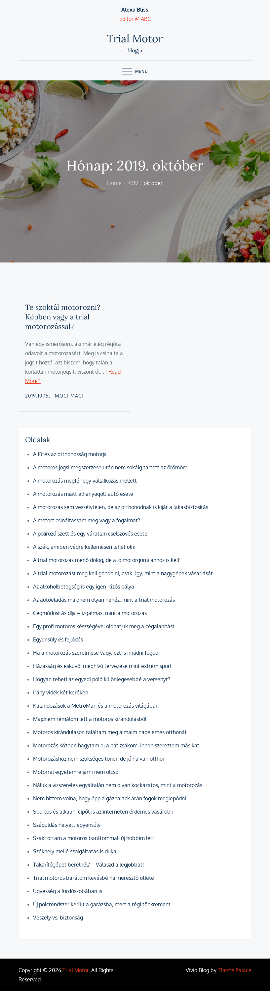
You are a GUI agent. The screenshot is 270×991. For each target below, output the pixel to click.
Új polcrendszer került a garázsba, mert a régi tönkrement (102, 904)
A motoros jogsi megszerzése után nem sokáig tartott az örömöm (110, 467)
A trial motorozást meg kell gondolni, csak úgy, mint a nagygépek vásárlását (123, 573)
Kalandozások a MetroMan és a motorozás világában (96, 705)
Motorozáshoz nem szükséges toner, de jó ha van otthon (99, 758)
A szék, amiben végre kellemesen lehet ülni (84, 546)
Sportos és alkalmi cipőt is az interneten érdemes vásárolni (103, 811)
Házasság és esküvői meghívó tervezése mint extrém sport (102, 666)
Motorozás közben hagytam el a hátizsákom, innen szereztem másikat (116, 745)
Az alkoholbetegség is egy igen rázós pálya (83, 586)
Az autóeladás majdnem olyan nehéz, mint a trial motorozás (104, 599)
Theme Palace (234, 970)
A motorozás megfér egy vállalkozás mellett (85, 480)
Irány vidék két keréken (60, 692)
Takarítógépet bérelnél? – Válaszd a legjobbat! (88, 864)
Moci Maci (69, 396)
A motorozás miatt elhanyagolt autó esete (83, 494)
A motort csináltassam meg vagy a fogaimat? (86, 520)
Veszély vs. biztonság (58, 917)
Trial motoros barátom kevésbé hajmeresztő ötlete (93, 877)
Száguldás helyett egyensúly (66, 825)
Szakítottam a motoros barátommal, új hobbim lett (93, 838)
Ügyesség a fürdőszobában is (67, 891)
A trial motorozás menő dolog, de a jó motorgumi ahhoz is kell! (107, 560)
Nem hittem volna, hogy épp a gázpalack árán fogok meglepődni (109, 798)
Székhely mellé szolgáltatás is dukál (75, 851)
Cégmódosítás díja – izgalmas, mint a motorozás (90, 613)
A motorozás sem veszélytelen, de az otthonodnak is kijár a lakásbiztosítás (120, 507)
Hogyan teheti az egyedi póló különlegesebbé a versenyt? (101, 679)
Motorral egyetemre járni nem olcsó (75, 772)
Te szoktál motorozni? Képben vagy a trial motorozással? (62, 317)
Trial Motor (135, 38)
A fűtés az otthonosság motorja (70, 454)
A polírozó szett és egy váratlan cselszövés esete (90, 533)
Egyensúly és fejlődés (58, 639)
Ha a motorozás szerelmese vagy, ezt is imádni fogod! (96, 652)
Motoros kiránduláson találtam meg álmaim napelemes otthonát (110, 732)
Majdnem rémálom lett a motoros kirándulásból (89, 719)
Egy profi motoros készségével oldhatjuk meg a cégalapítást (103, 626)
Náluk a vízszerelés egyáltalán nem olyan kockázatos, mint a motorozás (117, 785)
